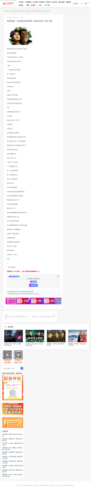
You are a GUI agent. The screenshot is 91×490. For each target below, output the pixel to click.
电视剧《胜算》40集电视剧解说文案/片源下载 (16, 317)
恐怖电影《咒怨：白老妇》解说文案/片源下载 (12, 475)
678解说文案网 (14, 11)
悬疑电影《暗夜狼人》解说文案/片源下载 (12, 439)
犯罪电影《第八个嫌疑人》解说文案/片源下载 (12, 448)
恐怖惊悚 (41, 2)
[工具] (40, 5)
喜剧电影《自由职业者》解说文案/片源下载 (12, 462)
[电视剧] (21, 5)
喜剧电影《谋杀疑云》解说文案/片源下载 (77, 344)
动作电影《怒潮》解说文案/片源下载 (12, 435)
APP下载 (46, 5)
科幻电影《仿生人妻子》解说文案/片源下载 (34, 344)
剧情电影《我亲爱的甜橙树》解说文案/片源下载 (27, 293)
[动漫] (28, 5)
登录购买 (33, 285)
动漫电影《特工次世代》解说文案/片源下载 (13, 344)
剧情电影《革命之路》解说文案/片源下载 (12, 471)
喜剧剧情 (68, 2)
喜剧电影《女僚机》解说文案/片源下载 (56, 344)
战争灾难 (54, 2)
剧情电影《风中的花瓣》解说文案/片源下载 (12, 457)
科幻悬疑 (35, 2)
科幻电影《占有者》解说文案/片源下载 (12, 444)
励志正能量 (61, 2)
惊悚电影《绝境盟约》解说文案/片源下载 (12, 453)
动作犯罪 (48, 2)
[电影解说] (29, 2)
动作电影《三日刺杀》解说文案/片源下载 (43, 316)
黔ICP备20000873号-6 (68, 485)
